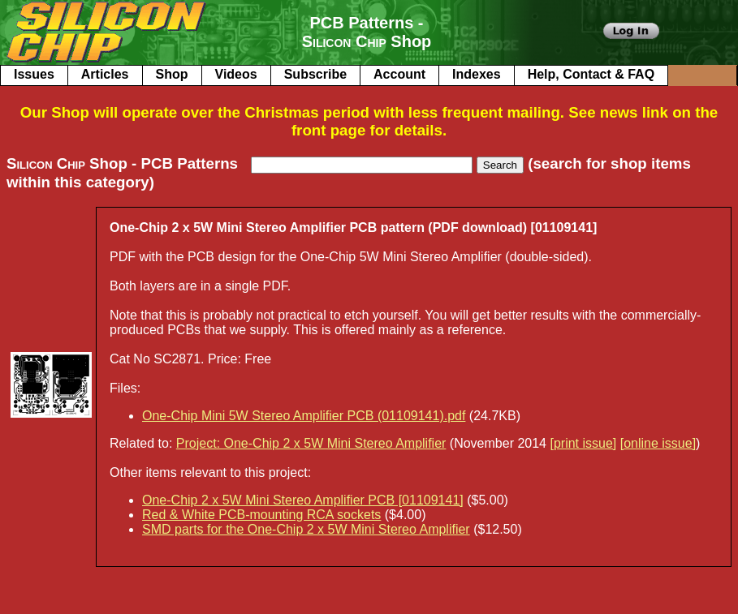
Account (399, 74)
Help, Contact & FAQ (591, 74)
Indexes (476, 74)
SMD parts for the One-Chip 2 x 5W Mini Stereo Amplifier (306, 529)
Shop (172, 74)
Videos (236, 74)
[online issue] (658, 443)
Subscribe (315, 74)
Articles (105, 74)
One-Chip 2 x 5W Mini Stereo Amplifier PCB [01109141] (303, 500)
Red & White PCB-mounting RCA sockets (261, 515)
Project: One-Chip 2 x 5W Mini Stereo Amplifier (311, 443)
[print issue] (583, 443)
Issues (34, 74)
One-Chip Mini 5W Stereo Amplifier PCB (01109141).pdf (303, 416)
